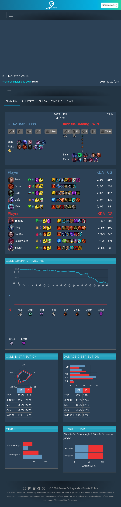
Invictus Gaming (76, 124)
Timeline (56, 101)
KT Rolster (16, 124)
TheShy (19, 220)
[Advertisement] (60, 45)
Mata (17, 206)
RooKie (19, 234)
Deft (17, 199)
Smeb (18, 179)
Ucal (17, 192)
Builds (43, 101)
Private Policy (90, 488)
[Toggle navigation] (10, 15)
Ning (17, 227)
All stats (28, 101)
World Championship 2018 (17, 81)
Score (18, 186)
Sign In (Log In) (109, 5)
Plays (70, 101)
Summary (11, 101)
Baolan (18, 247)
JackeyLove (21, 240)
